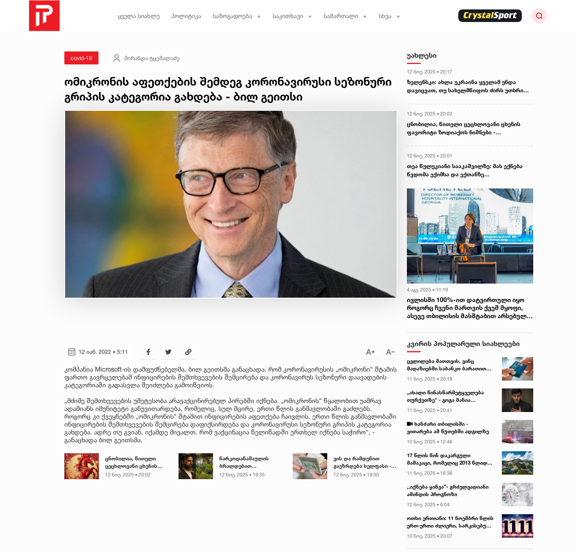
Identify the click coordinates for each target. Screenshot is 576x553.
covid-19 (81, 58)
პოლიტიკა (186, 16)
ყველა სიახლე (139, 16)
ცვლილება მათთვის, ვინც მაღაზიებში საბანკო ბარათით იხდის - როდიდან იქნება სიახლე (450, 365)
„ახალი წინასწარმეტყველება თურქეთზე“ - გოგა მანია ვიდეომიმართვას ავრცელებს (445, 396)
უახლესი (422, 55)
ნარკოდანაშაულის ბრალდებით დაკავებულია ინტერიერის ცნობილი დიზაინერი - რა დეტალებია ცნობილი (247, 462)
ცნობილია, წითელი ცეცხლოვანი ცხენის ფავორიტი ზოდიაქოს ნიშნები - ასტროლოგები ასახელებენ (137, 462)
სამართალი (345, 16)
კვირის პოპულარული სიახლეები (463, 343)
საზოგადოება (237, 16)
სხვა (389, 16)
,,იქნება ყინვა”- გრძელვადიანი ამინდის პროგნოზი (448, 490)
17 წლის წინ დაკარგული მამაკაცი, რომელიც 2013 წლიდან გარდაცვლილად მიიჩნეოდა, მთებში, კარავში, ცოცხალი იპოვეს (450, 459)
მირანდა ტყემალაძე (146, 58)
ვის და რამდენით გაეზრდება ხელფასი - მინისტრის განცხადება (364, 462)
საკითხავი (292, 16)
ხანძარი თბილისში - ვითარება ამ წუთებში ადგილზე (448, 428)
